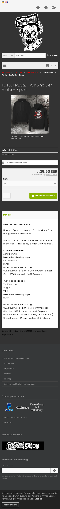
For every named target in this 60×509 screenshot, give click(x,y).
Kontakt (6, 373)
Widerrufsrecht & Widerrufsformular (18, 384)
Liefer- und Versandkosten (14, 417)
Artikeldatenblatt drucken (16, 163)
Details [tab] (7, 214)
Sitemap (6, 379)
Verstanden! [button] (10, 504)
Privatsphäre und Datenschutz (16, 358)
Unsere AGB (8, 363)
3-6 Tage (14, 150)
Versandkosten (51, 175)
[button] (8, 55)
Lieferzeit (7, 422)
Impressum (8, 368)
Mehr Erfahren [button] (36, 498)
